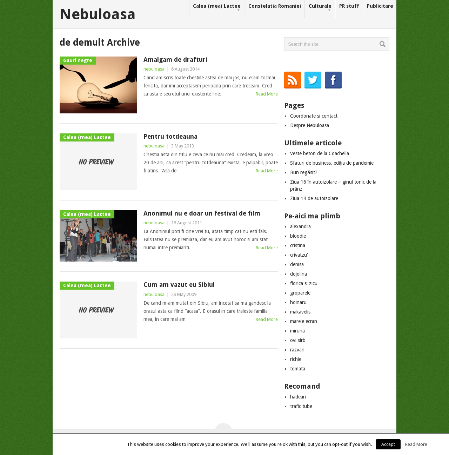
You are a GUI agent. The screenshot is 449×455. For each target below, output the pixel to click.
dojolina (298, 274)
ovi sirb (298, 340)
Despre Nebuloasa (309, 125)
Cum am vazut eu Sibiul (179, 284)
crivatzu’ (299, 255)
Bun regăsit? (303, 172)
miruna (297, 331)
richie (295, 359)
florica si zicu (303, 283)
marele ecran (303, 321)
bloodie (298, 236)
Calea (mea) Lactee (217, 8)
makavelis (300, 312)
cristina (297, 245)
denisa (297, 264)
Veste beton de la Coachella (319, 153)
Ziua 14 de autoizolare (314, 198)
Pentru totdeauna (170, 136)
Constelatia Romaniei (274, 6)
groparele (300, 293)
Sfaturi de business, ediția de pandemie (332, 163)
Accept (388, 444)
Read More (267, 94)
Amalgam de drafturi (175, 59)
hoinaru (298, 302)
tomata (297, 368)
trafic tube (301, 406)
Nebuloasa (98, 14)
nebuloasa (154, 69)
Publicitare (380, 6)
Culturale (320, 8)
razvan (297, 349)
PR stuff (349, 6)
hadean (298, 397)
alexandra (300, 226)
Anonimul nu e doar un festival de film (201, 213)
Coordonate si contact (313, 116)
